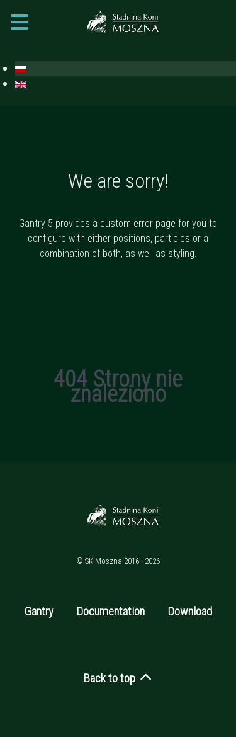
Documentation (110, 611)
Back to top (118, 678)
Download (189, 611)
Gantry (39, 611)
